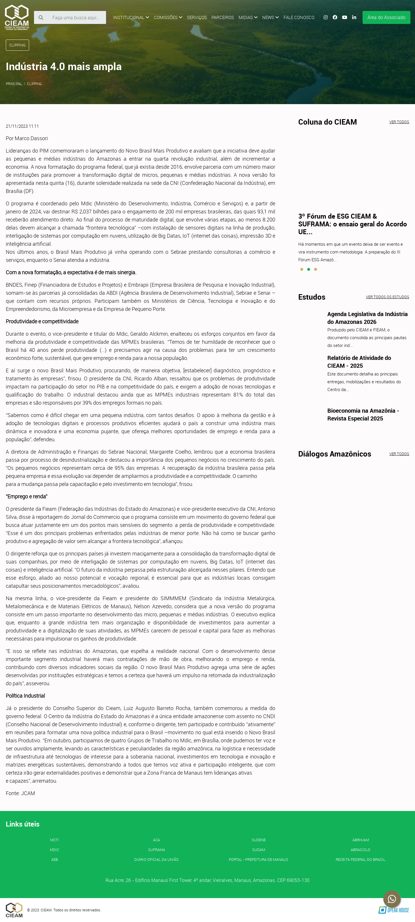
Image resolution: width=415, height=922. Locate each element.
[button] (301, 269)
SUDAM (258, 849)
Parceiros (223, 17)
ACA (156, 839)
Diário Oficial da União (156, 859)
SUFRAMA (156, 849)
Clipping (34, 83)
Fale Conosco (299, 17)
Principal (14, 83)
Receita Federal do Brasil (360, 859)
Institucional (131, 17)
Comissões (168, 17)
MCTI (54, 839)
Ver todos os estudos (387, 296)
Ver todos (399, 121)
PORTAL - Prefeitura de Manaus (258, 859)
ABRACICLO (360, 849)
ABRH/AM (360, 839)
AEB (54, 859)
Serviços (197, 17)
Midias (248, 17)
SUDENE (259, 839)
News (270, 17)
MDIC (54, 849)
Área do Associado (386, 17)
